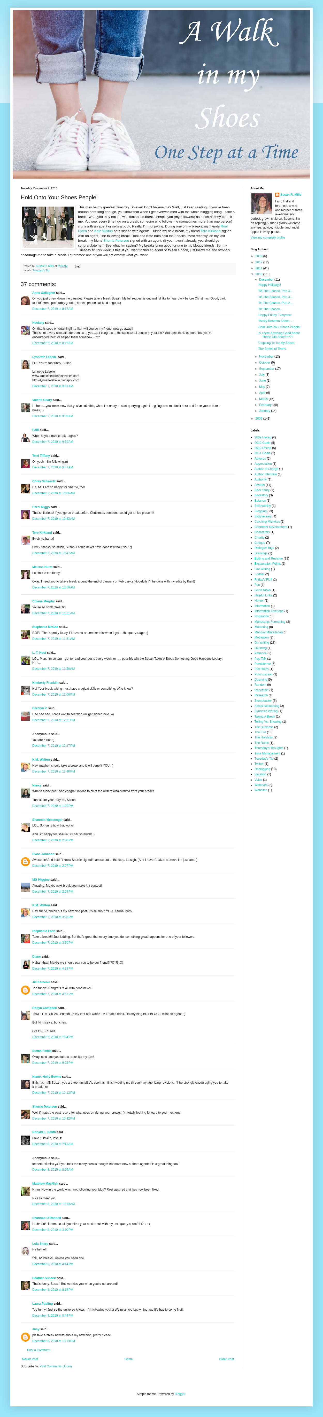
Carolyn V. (39, 708)
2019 (259, 256)
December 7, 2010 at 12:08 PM (53, 694)
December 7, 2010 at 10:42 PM (53, 1118)
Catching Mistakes (267, 521)
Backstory (261, 495)
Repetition (261, 690)
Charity (259, 537)
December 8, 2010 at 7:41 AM (52, 1144)
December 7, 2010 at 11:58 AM (53, 669)
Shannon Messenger (47, 820)
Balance (260, 500)
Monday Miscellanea (269, 632)
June (263, 380)
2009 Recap (263, 437)
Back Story (262, 490)
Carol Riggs (41, 507)
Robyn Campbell (44, 1008)
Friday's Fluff (263, 579)
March (264, 399)
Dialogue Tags (264, 548)
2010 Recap (263, 448)
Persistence (263, 664)
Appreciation (263, 464)
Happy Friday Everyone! (275, 315)
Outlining (261, 648)
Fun (257, 585)
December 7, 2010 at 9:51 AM (52, 467)
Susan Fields (41, 1051)
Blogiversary (263, 516)
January (265, 411)
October (265, 362)
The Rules (262, 743)
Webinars (261, 785)
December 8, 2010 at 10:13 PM (53, 1341)
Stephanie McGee (45, 627)
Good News (263, 590)
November (266, 356)
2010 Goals (262, 443)
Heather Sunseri (44, 1278)
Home (129, 1359)
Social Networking (267, 706)
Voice (258, 780)
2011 (259, 268)
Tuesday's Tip (41, 270)
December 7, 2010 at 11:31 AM (53, 639)
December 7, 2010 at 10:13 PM (53, 1093)
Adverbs (260, 458)
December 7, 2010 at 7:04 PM (52, 1037)
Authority (261, 479)
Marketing (261, 627)
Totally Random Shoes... (275, 321)
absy (35, 1329)
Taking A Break (265, 716)
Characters (262, 532)
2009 (259, 418)
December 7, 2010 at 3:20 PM (52, 917)
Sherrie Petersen (116, 240)
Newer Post (30, 1359)
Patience (261, 653)
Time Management (267, 753)
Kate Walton (103, 231)
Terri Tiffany (41, 456)
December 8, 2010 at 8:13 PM (52, 1290)
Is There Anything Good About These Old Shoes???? (279, 334)
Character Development (271, 527)
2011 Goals (262, 453)
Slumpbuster (263, 701)
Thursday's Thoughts (269, 748)
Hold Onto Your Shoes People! (279, 327)
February (265, 405)
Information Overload (269, 611)
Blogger (180, 1394)
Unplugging (262, 769)
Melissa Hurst (42, 567)
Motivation (262, 637)
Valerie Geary (42, 400)
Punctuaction (263, 674)
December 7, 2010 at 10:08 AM (53, 493)
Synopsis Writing (266, 711)
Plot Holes (262, 669)
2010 (259, 274)
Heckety (38, 323)
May (262, 387)
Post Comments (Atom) (56, 1366)
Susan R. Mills (290, 194)
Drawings (261, 553)
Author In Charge (266, 469)
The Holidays (264, 737)
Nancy (37, 785)
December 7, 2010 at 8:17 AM (52, 309)
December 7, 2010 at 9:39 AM (52, 416)
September (267, 369)
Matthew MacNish (45, 1183)
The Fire (260, 732)
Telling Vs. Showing (268, 721)
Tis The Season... (270, 309)
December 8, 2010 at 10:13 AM (53, 1204)
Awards (260, 485)
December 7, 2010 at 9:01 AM (52, 386)
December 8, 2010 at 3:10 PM (52, 1230)
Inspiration (262, 616)
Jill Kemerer (41, 982)
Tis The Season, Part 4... (275, 291)
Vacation (260, 774)
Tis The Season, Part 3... (275, 297)
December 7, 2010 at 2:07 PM (52, 866)
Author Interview (266, 474)
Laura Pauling (42, 1303)
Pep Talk (260, 658)
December (266, 279)
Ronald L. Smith (44, 1132)
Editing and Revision (269, 558)
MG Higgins (41, 879)
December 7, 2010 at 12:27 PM (53, 745)
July (262, 374)
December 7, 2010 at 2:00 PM (52, 840)
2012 (259, 262)
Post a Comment (38, 1350)
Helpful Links (263, 595)
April (262, 393)
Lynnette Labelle (44, 357)
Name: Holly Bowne (46, 1077)
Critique (260, 543)
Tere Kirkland (210, 231)
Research (261, 695)
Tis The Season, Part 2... (275, 303)
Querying (261, 679)
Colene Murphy (43, 601)
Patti (35, 430)
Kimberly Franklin (45, 682)
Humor (259, 600)
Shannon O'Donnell (46, 1218)
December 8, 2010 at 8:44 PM (52, 1315)
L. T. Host (39, 653)
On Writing (262, 642)
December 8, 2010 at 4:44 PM (52, 1264)
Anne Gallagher (43, 293)
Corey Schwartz (44, 481)
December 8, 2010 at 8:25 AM (52, 1169)
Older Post (226, 1359)
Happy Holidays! (269, 285)
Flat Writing (262, 569)
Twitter (259, 764)
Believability (263, 506)
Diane (36, 956)
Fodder (259, 574)
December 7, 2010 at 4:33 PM (52, 968)
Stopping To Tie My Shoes (276, 343)
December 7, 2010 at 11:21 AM (53, 613)
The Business (264, 727)
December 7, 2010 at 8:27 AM (52, 343)
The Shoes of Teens (272, 349)
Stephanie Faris (43, 931)
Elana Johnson (43, 854)
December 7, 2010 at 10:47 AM (53, 553)
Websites (261, 790)
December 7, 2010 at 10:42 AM (53, 519)
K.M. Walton (41, 759)
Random (260, 685)
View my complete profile (268, 237)
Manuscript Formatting (270, 622)
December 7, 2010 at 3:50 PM (52, 942)
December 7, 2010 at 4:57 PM (52, 994)
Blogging (261, 511)
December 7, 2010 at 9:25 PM (52, 1063)
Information (262, 606)
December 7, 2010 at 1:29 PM (52, 806)
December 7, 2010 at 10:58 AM (53, 587)
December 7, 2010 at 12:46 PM (53, 771)
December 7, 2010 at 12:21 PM (53, 720)
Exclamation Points (268, 563)
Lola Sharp (40, 1244)
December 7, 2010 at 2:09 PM (52, 891)
